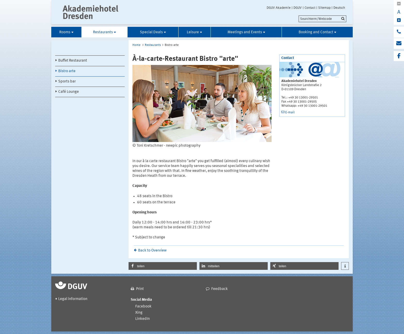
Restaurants (103, 32)
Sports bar (67, 82)
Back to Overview (152, 251)
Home (136, 45)
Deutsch (339, 7)
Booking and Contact (316, 32)
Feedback (219, 289)
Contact (310, 7)
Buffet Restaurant (72, 61)
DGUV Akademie (279, 7)
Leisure (193, 32)
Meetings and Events (245, 32)
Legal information (72, 299)
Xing (138, 313)
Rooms (64, 32)
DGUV (297, 7)
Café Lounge (68, 92)
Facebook (143, 306)
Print (140, 289)
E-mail (290, 112)
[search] (322, 18)
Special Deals (151, 32)
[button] (163, 266)
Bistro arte (66, 71)
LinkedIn (142, 319)
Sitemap (324, 7)
